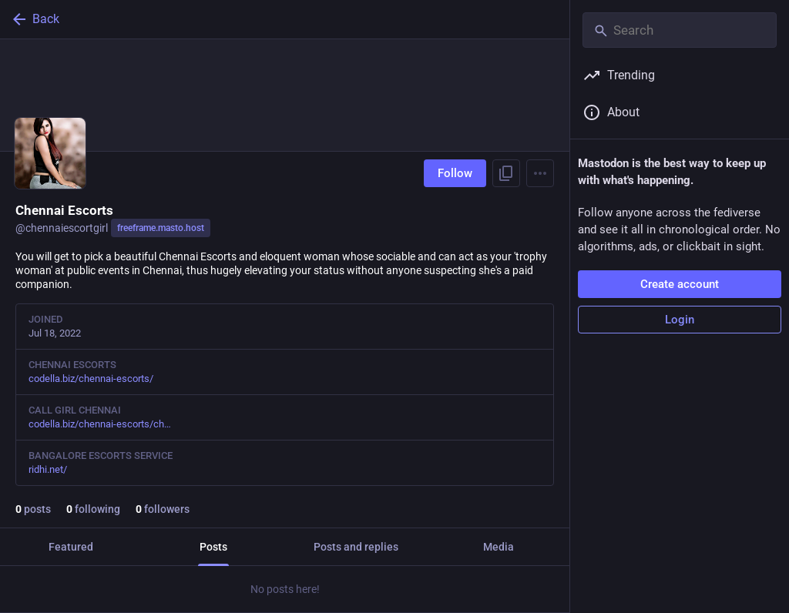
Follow (455, 173)
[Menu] (540, 173)
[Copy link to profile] (506, 173)
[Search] (680, 30)
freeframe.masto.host (160, 228)
